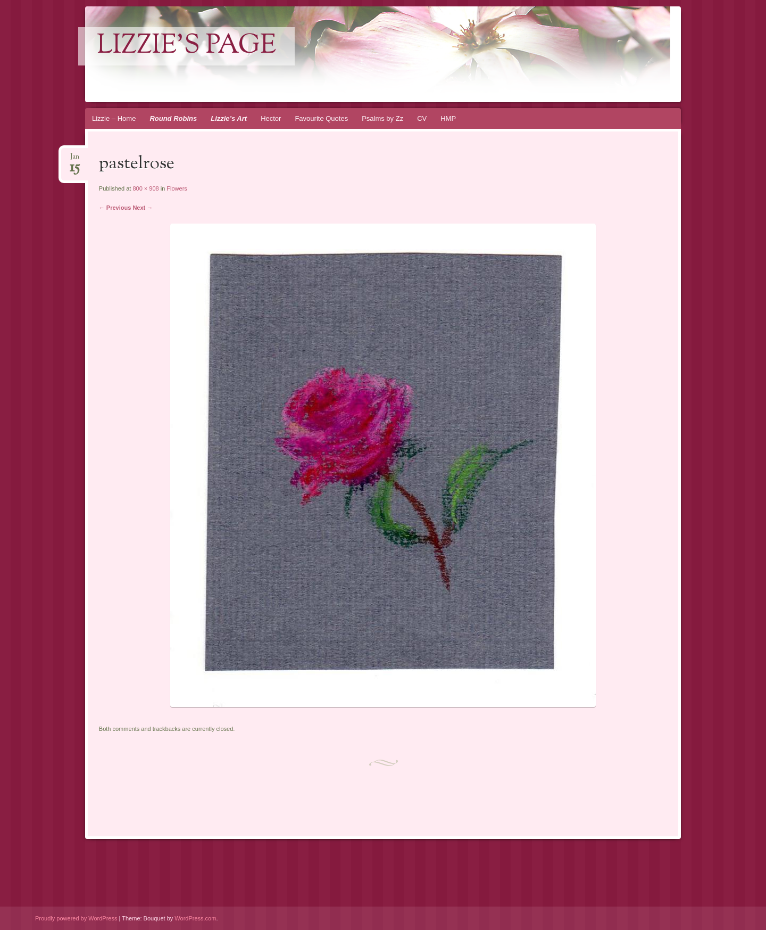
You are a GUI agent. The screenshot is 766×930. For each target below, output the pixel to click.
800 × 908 (145, 188)
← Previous (115, 207)
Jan (75, 160)
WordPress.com (195, 918)
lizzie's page (186, 46)
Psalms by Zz (382, 118)
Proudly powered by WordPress (76, 918)
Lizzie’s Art (229, 118)
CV (422, 118)
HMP (448, 118)
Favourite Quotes (321, 118)
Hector (271, 118)
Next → (142, 207)
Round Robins (173, 118)
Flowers (176, 188)
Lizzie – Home (114, 118)
